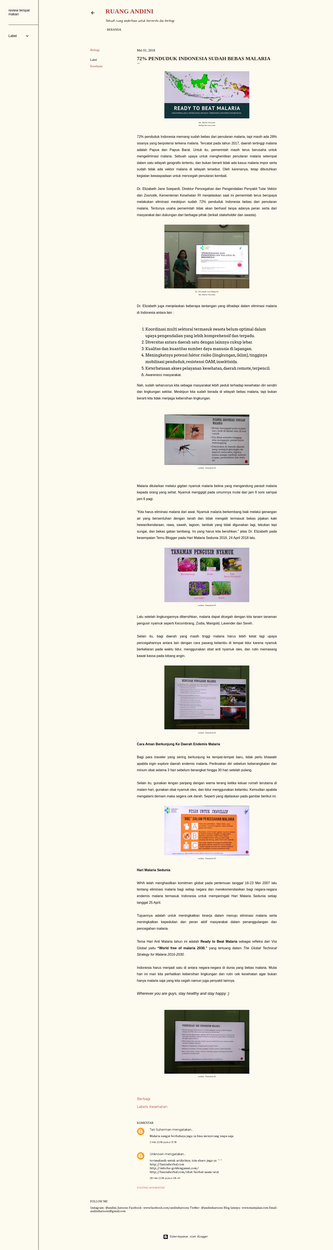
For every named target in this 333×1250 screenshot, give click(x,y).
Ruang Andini (130, 11)
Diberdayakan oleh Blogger (185, 1236)
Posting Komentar (151, 1187)
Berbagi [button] (95, 50)
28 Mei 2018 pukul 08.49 (165, 1178)
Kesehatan (96, 66)
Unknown (157, 1154)
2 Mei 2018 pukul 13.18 (163, 1142)
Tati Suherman (160, 1130)
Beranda (114, 29)
